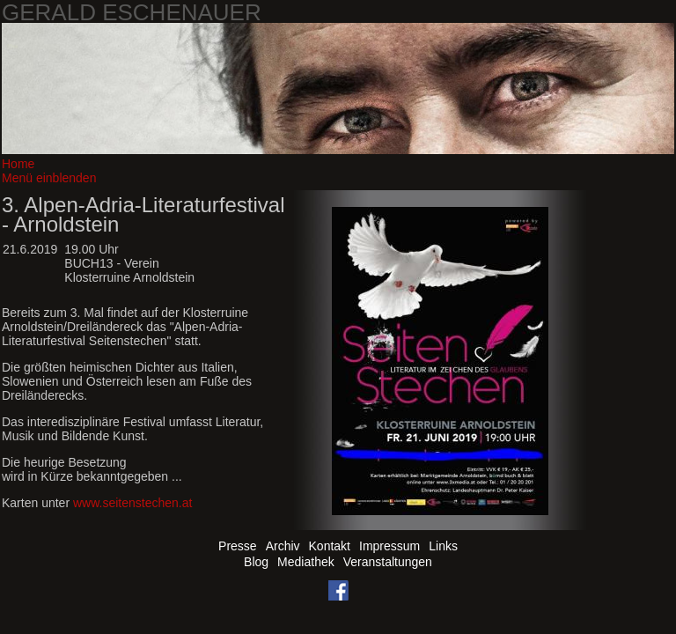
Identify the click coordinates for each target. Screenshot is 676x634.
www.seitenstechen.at (132, 503)
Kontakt (329, 546)
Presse (237, 546)
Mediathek (305, 562)
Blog (256, 562)
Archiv (283, 546)
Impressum (389, 546)
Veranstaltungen (387, 562)
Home (18, 164)
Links (443, 546)
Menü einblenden (49, 178)
